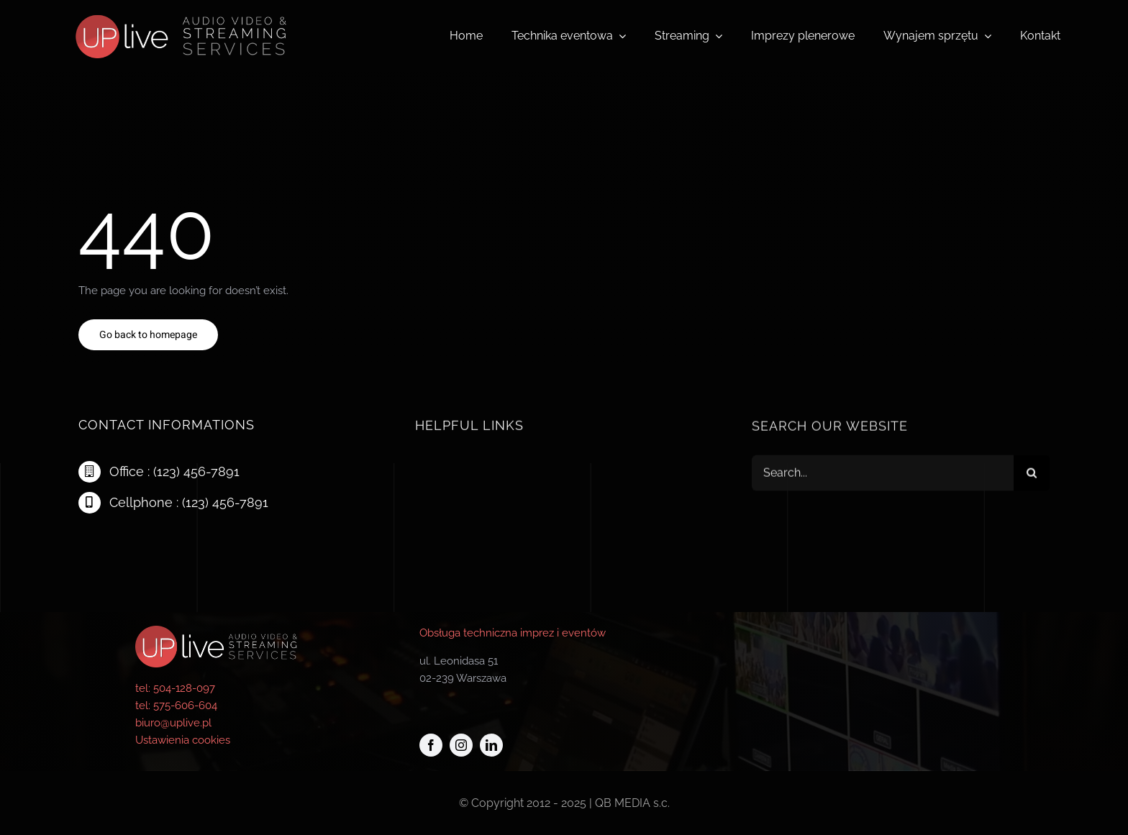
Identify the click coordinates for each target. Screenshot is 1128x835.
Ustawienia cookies (182, 740)
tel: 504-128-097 (175, 688)
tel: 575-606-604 (176, 705)
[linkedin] (491, 745)
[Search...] (883, 475)
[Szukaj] (1032, 475)
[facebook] (430, 745)
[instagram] (461, 745)
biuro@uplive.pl (173, 722)
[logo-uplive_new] (177, 9)
